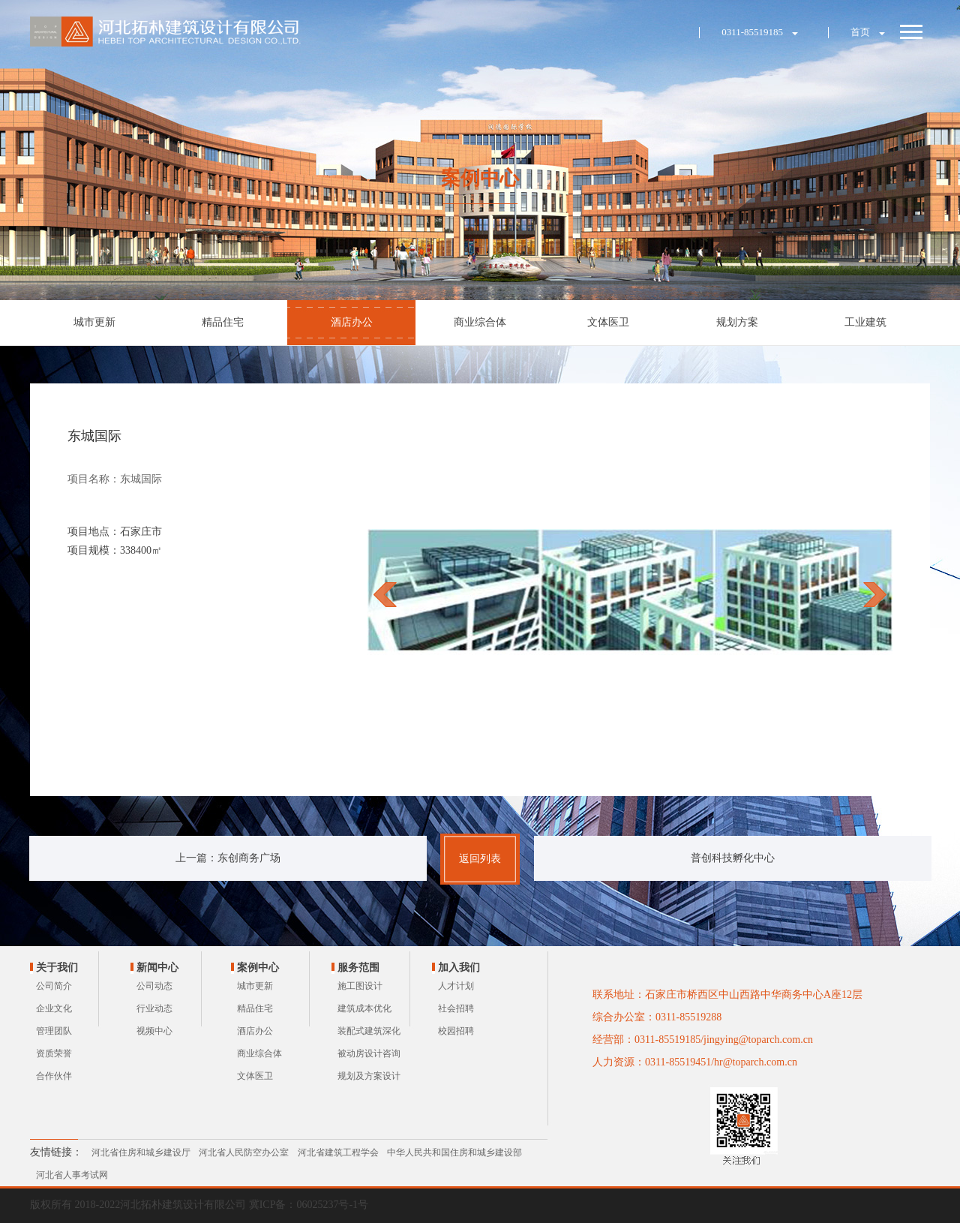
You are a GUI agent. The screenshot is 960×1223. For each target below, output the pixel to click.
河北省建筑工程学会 (338, 1152)
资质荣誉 (54, 1053)
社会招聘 (456, 1008)
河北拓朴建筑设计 (167, 31)
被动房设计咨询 (369, 1053)
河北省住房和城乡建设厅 (141, 1152)
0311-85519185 (752, 32)
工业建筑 (865, 322)
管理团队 (54, 1031)
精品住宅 (223, 322)
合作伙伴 (54, 1076)
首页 (860, 32)
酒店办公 (352, 322)
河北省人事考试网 (72, 1175)
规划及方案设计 (369, 1076)
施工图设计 (360, 986)
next (875, 594)
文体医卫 (608, 322)
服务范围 (359, 967)
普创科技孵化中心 (733, 858)
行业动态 (154, 1008)
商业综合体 (480, 322)
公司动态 (154, 986)
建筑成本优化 (365, 1008)
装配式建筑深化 (369, 1031)
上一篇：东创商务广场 (228, 858)
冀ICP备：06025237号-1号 (308, 1204)
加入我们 (459, 967)
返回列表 (480, 858)
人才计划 (456, 986)
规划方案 (737, 322)
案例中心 (258, 967)
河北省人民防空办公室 (244, 1152)
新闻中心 (157, 967)
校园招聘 (456, 1031)
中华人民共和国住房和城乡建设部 (454, 1152)
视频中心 (154, 1031)
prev (385, 594)
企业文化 (54, 1008)
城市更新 (95, 322)
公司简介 (54, 986)
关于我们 (57, 967)
